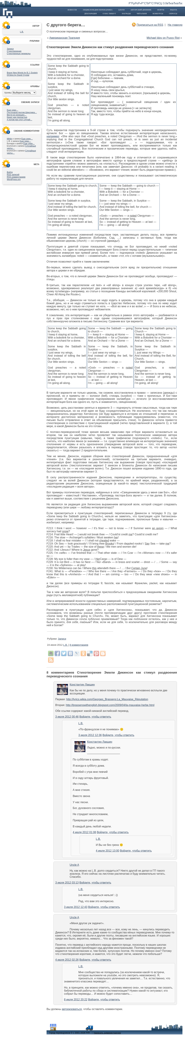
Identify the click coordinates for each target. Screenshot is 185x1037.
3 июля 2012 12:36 (90, 735)
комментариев (16, 177)
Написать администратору (107, 1033)
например (53, 136)
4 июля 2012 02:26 (67, 959)
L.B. (22, 32)
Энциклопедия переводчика (97, 10)
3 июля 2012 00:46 (67, 716)
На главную (175, 24)
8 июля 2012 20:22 (75, 999)
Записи (10, 49)
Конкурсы (158, 13)
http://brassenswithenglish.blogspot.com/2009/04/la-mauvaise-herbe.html (110, 705)
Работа (173, 10)
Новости (72, 10)
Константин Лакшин (82, 684)
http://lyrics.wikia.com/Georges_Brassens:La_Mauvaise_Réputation (107, 699)
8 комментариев (79, 645)
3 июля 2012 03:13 (67, 882)
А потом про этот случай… (19, 119)
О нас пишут (109, 13)
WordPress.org (14, 179)
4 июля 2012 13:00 (107, 850)
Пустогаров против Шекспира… (22, 112)
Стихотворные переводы (18, 53)
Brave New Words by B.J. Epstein (22, 73)
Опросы (173, 13)
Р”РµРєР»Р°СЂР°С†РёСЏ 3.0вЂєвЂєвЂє (155, 3)
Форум (160, 10)
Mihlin (9, 139)
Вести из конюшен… (16, 115)
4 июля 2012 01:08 (84, 832)
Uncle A (74, 864)
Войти (10, 172)
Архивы (7, 92)
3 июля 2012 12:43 (75, 907)
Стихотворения (14, 51)
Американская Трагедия (64, 37)
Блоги (121, 10)
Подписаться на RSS (150, 24)
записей (13, 174)
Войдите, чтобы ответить (95, 716)
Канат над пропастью (17, 117)
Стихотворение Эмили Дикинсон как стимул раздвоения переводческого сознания (110, 47)
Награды (126, 13)
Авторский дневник (140, 10)
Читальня (142, 13)
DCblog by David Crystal (18, 75)
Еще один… (12, 110)
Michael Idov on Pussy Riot (163, 37)
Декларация (90, 13)
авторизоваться (72, 1009)
